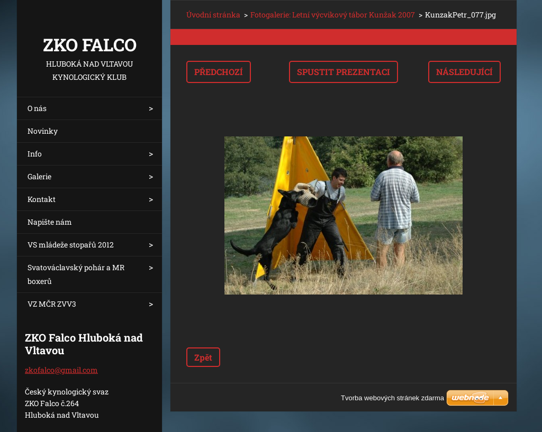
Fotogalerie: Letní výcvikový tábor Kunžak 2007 (332, 15)
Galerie (39, 176)
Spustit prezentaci (343, 71)
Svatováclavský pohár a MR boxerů (76, 274)
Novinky (43, 131)
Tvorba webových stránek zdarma (392, 398)
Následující (464, 71)
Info (35, 154)
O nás (37, 108)
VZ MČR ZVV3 (52, 304)
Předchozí (218, 71)
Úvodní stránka (213, 15)
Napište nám (50, 222)
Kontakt (42, 199)
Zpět (203, 357)
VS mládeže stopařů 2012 (71, 245)
